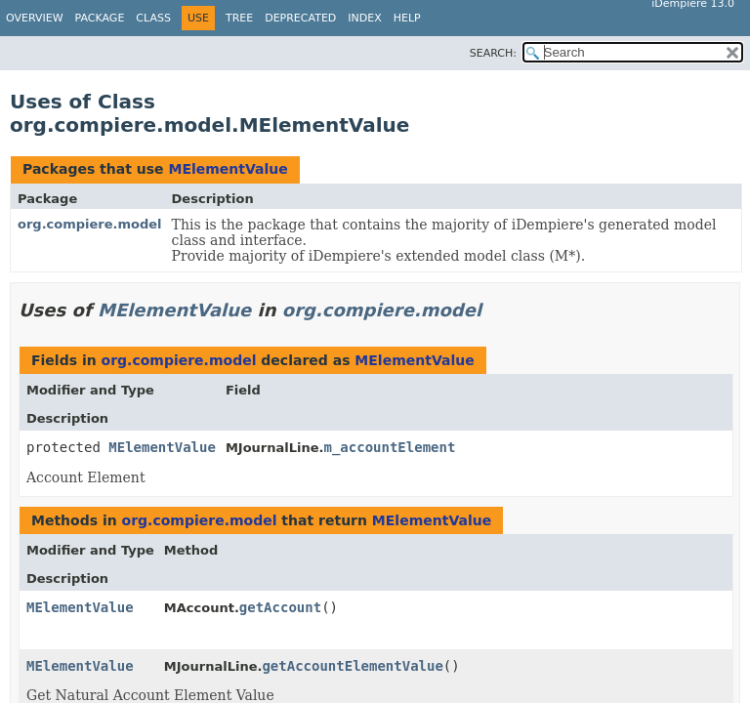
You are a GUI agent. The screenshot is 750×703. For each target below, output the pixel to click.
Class (153, 18)
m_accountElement (389, 447)
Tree (239, 18)
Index (364, 18)
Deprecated (300, 18)
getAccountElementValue (352, 666)
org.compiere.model (90, 224)
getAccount (280, 607)
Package (100, 18)
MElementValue (227, 169)
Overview (34, 18)
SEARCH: (493, 53)
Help (407, 18)
